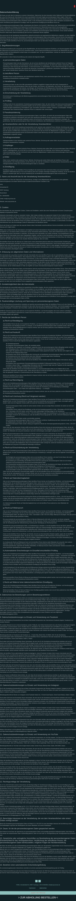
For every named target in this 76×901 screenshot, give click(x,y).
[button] (74, 6)
